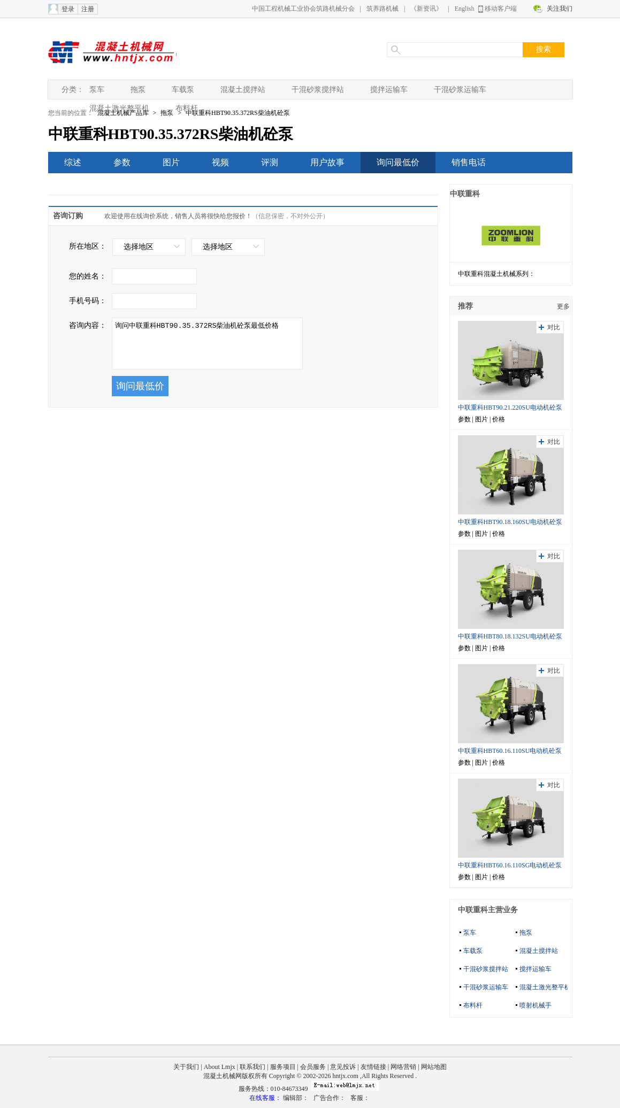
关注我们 (559, 8)
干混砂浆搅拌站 (318, 90)
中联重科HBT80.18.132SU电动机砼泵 (510, 636)
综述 (72, 162)
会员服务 (313, 1067)
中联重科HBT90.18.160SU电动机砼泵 (510, 522)
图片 (171, 162)
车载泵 (183, 90)
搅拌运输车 (389, 90)
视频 (220, 162)
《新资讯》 (426, 8)
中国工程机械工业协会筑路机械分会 (303, 8)
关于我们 (186, 1067)
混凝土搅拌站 (242, 90)
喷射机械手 (535, 1005)
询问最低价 (398, 162)
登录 (68, 9)
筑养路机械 (382, 8)
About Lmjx (219, 1067)
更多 (563, 306)
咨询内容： (87, 325)
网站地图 (434, 1067)
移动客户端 (501, 8)
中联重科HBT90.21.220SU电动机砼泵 (510, 407)
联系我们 (252, 1067)
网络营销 (403, 1067)
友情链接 (373, 1067)
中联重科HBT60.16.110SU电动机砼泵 (510, 751)
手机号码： (87, 301)
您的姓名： (87, 276)
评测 (269, 162)
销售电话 (468, 162)
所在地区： (87, 246)
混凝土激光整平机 (119, 108)
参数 (122, 162)
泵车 (96, 90)
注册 (87, 9)
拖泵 (138, 90)
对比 (553, 327)
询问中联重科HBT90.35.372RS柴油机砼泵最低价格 (207, 344)
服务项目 (283, 1067)
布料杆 (186, 108)
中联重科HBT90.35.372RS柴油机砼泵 (238, 113)
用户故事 (327, 162)
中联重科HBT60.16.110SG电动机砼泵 (510, 865)
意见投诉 (343, 1067)
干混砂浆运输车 (460, 90)
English (464, 8)
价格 (498, 419)
